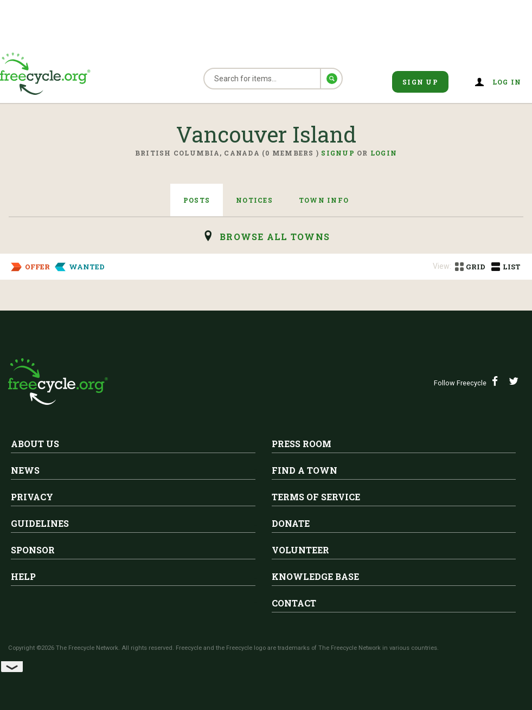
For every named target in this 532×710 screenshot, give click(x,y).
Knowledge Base (315, 576)
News (25, 470)
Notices (254, 200)
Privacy (32, 496)
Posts (196, 200)
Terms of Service (316, 496)
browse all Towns (275, 236)
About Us (35, 443)
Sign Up (420, 82)
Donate (291, 523)
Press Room (301, 443)
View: (442, 266)
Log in (507, 82)
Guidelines (40, 523)
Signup (338, 153)
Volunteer (300, 550)
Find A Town (304, 470)
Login (383, 153)
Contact (294, 603)
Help (23, 576)
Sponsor (33, 550)
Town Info (324, 200)
